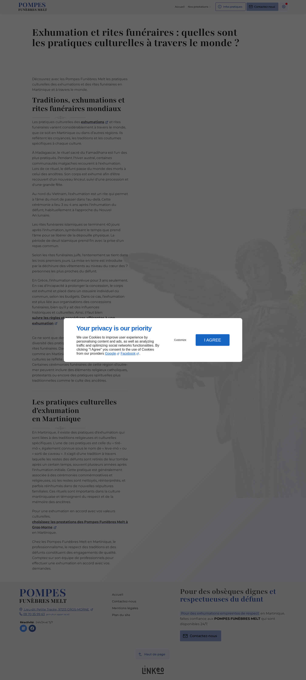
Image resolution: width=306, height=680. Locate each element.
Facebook (128, 353)
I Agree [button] (212, 340)
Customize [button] (180, 340)
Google (110, 353)
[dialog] (153, 340)
